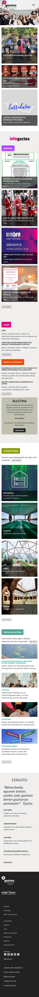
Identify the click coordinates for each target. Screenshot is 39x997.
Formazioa (7, 937)
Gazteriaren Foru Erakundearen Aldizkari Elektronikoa (19, 424)
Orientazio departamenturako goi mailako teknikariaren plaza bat (17, 343)
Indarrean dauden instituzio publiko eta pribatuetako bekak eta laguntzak (19, 369)
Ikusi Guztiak (6, 307)
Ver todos (33, 641)
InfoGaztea (8, 921)
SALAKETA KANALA (10, 985)
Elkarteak (6, 719)
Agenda (6, 925)
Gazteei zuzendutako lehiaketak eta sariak (17, 383)
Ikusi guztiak (17, 460)
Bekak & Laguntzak (10, 933)
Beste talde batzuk (10, 914)
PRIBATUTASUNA (9, 977)
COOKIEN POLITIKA (10, 981)
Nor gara (8, 810)
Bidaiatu (7, 941)
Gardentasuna (10, 823)
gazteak (6, 906)
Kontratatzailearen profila (16, 851)
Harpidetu (19, 430)
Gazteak (5, 690)
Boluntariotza (9, 945)
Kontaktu (8, 862)
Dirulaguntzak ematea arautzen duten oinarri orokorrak (17, 662)
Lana (4, 330)
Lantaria (7, 837)
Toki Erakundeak (9, 746)
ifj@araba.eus (8, 959)
